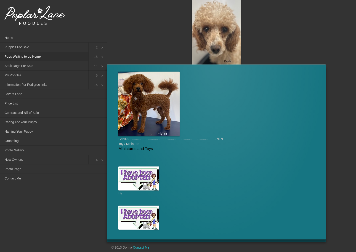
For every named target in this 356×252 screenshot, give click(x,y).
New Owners (14, 159)
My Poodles (13, 75)
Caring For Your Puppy (21, 122)
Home (9, 38)
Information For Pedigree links (26, 84)
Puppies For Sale (17, 47)
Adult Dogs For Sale (19, 66)
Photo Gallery (14, 150)
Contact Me (13, 178)
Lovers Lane (13, 94)
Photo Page (13, 169)
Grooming (12, 141)
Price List (11, 103)
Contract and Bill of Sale (22, 113)
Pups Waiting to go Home (23, 56)
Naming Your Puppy (19, 131)
